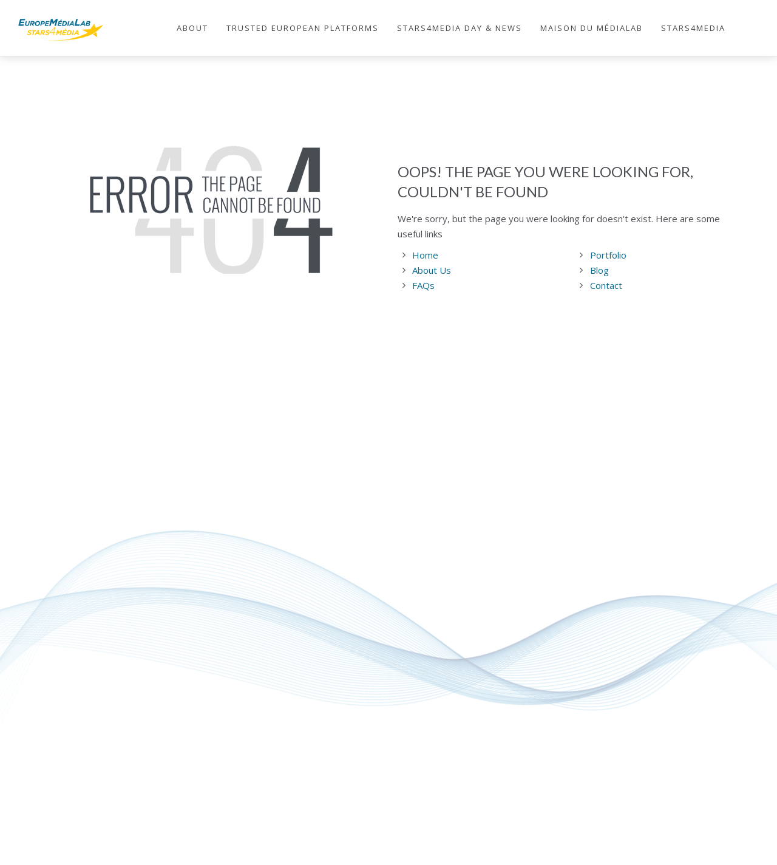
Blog (599, 270)
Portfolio (608, 255)
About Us (431, 270)
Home (425, 255)
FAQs (423, 285)
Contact (606, 285)
